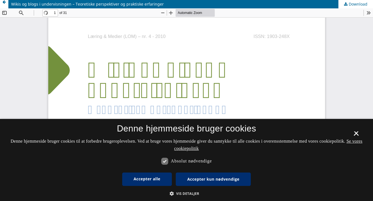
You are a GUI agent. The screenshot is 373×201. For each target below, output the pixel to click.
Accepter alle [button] (147, 178)
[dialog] (186, 160)
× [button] (356, 135)
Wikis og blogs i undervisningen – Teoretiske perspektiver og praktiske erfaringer (87, 4)
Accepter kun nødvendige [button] (213, 179)
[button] (186, 193)
